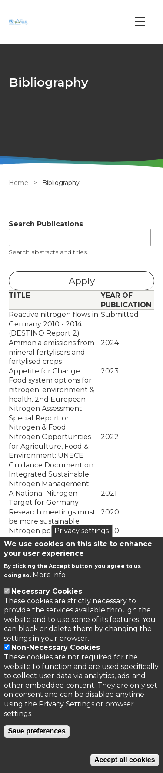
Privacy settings (81, 531)
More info (49, 575)
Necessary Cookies (46, 591)
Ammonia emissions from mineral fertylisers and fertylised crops (51, 352)
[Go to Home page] (19, 22)
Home (18, 183)
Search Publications (46, 224)
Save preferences (37, 731)
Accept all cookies (124, 759)
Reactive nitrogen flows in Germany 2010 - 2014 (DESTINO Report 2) (53, 323)
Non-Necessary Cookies (55, 647)
